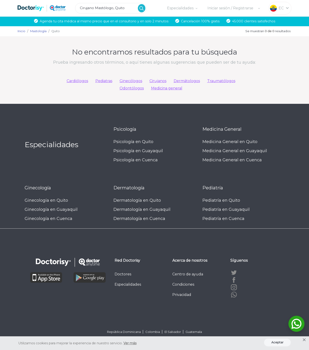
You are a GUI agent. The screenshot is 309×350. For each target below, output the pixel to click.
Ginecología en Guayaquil (51, 209)
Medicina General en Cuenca (232, 159)
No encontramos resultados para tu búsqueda (154, 51)
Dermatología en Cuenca (139, 218)
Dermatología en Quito (137, 200)
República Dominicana (124, 332)
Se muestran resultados (268, 31)
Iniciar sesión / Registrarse (230, 8)
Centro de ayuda (187, 274)
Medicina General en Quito (229, 141)
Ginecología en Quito (46, 200)
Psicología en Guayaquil (138, 150)
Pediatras (103, 81)
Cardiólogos (77, 81)
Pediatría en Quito (221, 200)
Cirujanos (157, 81)
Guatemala (194, 332)
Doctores (123, 274)
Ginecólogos (131, 81)
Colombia (153, 332)
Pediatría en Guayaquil (226, 209)
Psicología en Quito (133, 141)
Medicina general (166, 88)
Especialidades (128, 284)
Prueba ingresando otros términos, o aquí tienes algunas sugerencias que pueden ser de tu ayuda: (154, 62)
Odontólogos (132, 88)
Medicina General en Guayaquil (234, 150)
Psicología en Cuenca (135, 159)
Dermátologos (187, 81)
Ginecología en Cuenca (48, 218)
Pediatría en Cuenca (223, 218)
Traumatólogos (221, 81)
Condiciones (183, 284)
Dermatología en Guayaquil (141, 209)
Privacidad (181, 295)
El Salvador (173, 332)
